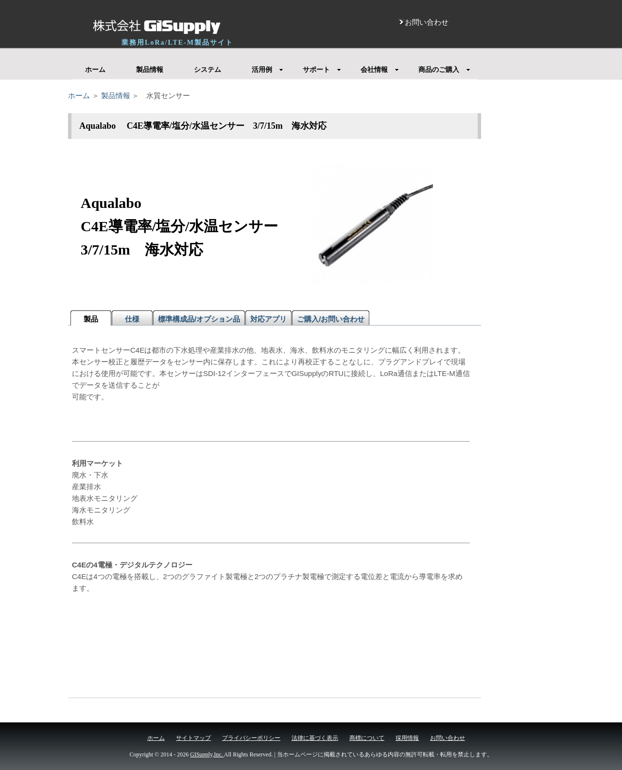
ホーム (95, 69)
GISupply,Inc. (207, 754)
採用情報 (407, 738)
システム (207, 69)
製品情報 (149, 69)
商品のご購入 (444, 69)
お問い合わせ (447, 738)
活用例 (267, 69)
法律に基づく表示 (315, 738)
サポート (322, 69)
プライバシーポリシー (251, 738)
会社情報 (380, 69)
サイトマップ (193, 738)
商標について (366, 738)
